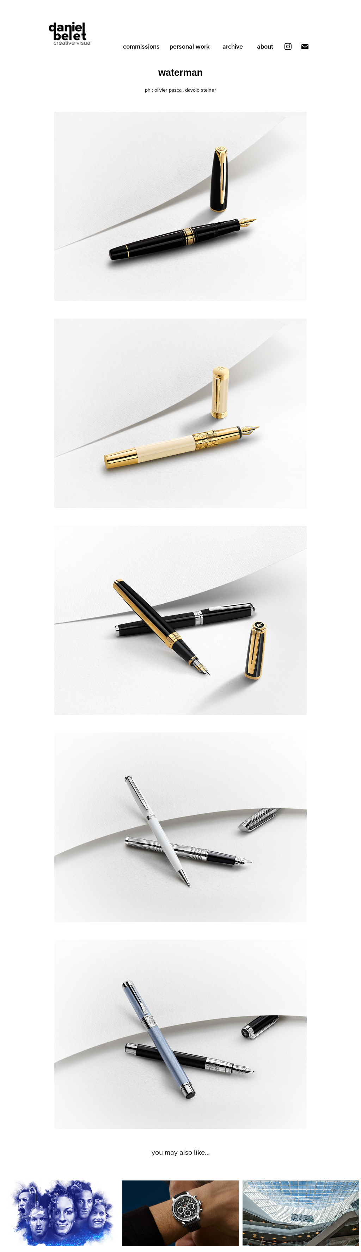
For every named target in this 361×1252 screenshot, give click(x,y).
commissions (141, 46)
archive (232, 46)
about (265, 46)
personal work (189, 46)
